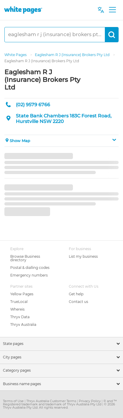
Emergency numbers (29, 275)
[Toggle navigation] (112, 10)
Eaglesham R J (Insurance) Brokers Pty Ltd (72, 55)
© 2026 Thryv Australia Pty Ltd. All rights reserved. (59, 405)
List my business (83, 256)
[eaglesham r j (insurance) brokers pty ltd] (55, 34)
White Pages (16, 55)
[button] (61, 141)
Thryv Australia (23, 324)
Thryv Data (20, 317)
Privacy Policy (90, 401)
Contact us (78, 301)
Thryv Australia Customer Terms (51, 401)
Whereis (17, 309)
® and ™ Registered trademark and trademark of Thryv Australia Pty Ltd (60, 402)
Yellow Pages (21, 294)
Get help (76, 294)
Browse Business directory (25, 258)
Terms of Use (14, 401)
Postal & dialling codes (29, 267)
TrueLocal (19, 301)
